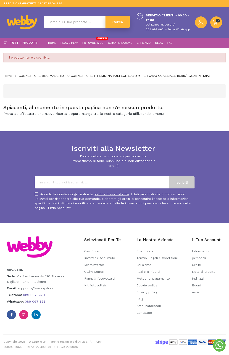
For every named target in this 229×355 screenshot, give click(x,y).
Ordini (196, 265)
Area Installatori (149, 306)
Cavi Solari (92, 251)
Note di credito (204, 271)
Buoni (196, 285)
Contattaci (145, 312)
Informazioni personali (201, 254)
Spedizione (145, 251)
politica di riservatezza (111, 194)
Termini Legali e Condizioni (157, 258)
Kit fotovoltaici (96, 285)
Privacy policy (147, 292)
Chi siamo (144, 265)
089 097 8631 (34, 295)
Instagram (23, 314)
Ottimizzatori (94, 271)
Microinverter (94, 265)
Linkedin (36, 314)
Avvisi (196, 292)
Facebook (11, 314)
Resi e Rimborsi (148, 271)
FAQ (140, 299)
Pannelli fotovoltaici (99, 278)
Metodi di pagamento (153, 278)
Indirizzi (198, 278)
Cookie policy (147, 285)
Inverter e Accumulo (99, 258)
